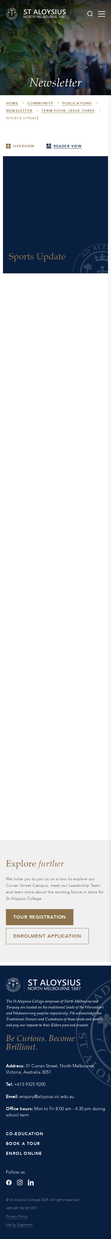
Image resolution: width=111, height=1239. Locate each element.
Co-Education (25, 1134)
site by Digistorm (19, 1224)
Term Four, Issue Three (68, 110)
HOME (12, 103)
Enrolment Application (47, 936)
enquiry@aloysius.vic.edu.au (47, 1096)
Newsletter (19, 110)
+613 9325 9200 (30, 1084)
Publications (77, 103)
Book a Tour (23, 1143)
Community (40, 103)
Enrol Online (24, 1153)
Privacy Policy (17, 1216)
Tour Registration (39, 917)
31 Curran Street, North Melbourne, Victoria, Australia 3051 (50, 1069)
